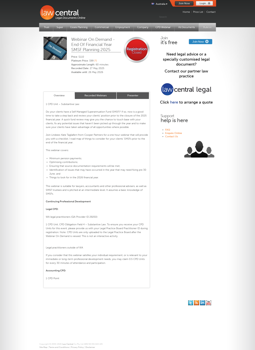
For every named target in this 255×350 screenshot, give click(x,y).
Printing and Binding (125, 308)
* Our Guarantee (123, 305)
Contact (211, 11)
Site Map (118, 311)
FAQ (167, 129)
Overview (59, 95)
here (174, 102)
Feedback (158, 308)
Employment (52, 318)
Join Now (184, 3)
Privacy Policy (121, 318)
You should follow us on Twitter (190, 302)
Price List (198, 11)
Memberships (91, 305)
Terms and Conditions (126, 315)
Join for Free (91, 301)
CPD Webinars (53, 325)
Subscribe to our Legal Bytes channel (208, 302)
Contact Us (171, 136)
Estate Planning (53, 311)
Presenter (132, 95)
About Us (119, 301)
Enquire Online (173, 133)
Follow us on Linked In (202, 302)
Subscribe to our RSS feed (196, 302)
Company (50, 321)
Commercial (51, 315)
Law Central (67, 344)
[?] (95, 60)
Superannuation (53, 308)
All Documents (53, 328)
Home (186, 11)
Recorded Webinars (96, 95)
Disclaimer (120, 321)
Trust (48, 305)
